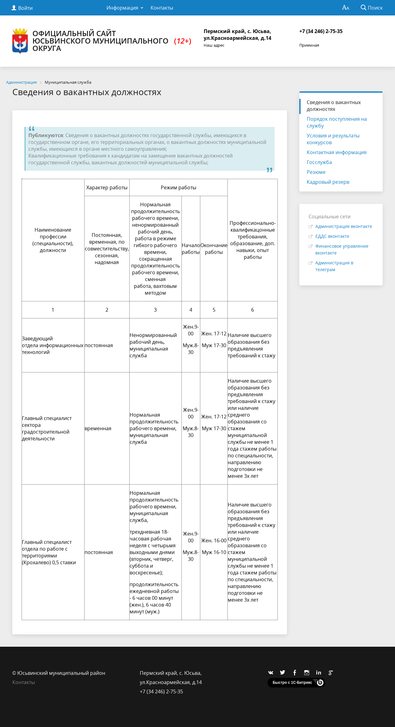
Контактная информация (337, 152)
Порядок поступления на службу (337, 122)
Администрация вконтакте (343, 226)
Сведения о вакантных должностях (334, 105)
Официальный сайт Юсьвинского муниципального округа (101, 41)
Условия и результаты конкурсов (333, 139)
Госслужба (319, 162)
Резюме (316, 172)
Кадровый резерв (328, 182)
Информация (122, 7)
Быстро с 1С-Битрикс (292, 682)
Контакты (162, 7)
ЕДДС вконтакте (332, 236)
